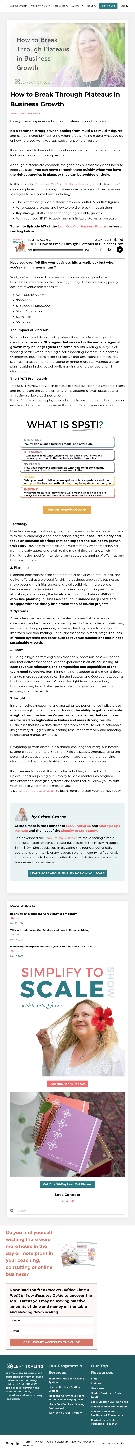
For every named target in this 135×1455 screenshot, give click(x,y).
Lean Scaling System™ (62, 838)
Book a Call (108, 5)
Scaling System (18, 5)
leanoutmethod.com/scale (38, 790)
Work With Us (40, 5)
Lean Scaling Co (79, 826)
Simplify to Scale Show (88, 830)
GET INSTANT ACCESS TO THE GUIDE (51, 1344)
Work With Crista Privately (65, 1415)
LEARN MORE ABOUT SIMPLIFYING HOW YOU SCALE (67, 873)
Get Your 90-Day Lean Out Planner (67, 1184)
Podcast (96, 1386)
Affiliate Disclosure (58, 1444)
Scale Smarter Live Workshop (109, 1404)
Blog (94, 1381)
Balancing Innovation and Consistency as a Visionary (43, 914)
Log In (124, 5)
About (91, 5)
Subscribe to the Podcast (67, 1084)
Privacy (39, 1444)
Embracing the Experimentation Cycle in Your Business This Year (51, 946)
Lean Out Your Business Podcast (67, 184)
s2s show (15, 918)
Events (77, 5)
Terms (28, 1444)
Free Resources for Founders (109, 1409)
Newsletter (98, 1390)
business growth (18, 113)
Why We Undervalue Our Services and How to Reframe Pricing (49, 930)
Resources (60, 5)
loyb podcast (34, 113)
